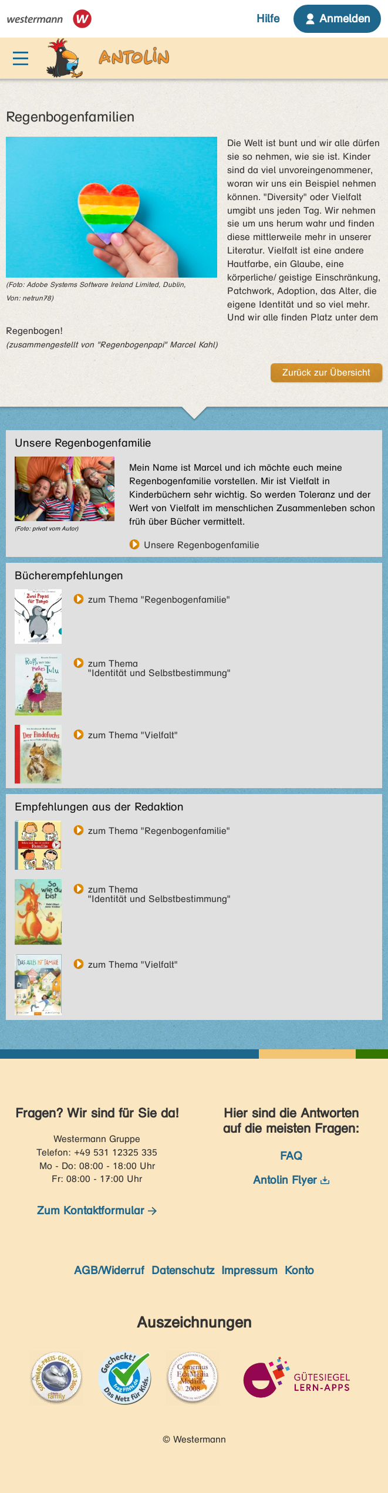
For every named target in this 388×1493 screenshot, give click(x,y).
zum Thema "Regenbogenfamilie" (159, 599)
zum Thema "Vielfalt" (133, 734)
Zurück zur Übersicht (326, 372)
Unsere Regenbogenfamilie (201, 544)
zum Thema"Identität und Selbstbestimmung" (159, 663)
